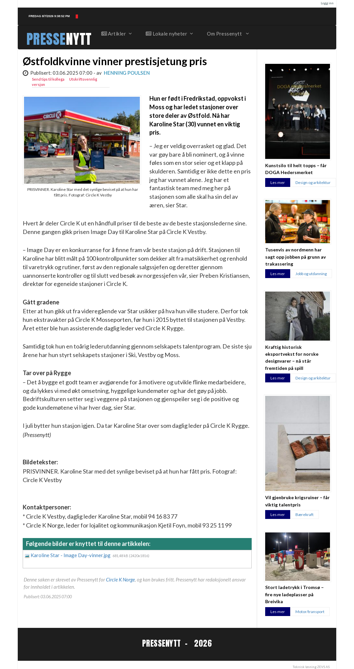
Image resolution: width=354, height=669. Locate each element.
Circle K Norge (120, 579)
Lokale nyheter (169, 33)
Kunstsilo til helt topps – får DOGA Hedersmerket (296, 169)
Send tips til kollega (48, 79)
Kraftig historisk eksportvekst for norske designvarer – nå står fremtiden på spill (291, 357)
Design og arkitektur (313, 182)
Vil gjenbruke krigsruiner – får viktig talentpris (297, 501)
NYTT (79, 39)
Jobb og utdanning (311, 273)
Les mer (277, 182)
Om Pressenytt (227, 33)
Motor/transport (309, 611)
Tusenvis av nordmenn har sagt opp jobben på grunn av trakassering (295, 257)
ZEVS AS (323, 667)
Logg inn (327, 3)
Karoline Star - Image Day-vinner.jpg (71, 555)
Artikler (116, 33)
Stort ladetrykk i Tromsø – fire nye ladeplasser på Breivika (294, 594)
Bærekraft (304, 514)
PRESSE (46, 39)
